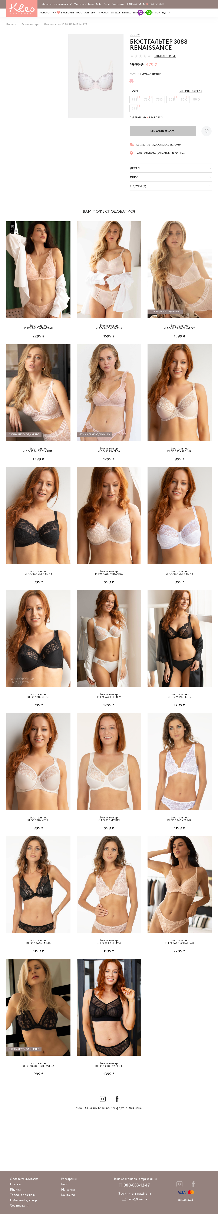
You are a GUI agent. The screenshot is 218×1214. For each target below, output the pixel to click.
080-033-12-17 (136, 1185)
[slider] (140, 56)
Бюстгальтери (85, 12)
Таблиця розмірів (22, 1195)
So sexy (135, 35)
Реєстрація (69, 1179)
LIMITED (126, 12)
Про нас (16, 1184)
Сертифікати (19, 1205)
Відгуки (15, 1189)
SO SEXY (115, 12)
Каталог (45, 12)
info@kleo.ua (137, 1199)
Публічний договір (23, 1200)
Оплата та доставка (55, 4)
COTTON (154, 12)
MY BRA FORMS (64, 12)
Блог (91, 4)
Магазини (80, 4)
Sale (98, 4)
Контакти (118, 4)
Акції (106, 4)
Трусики (103, 12)
